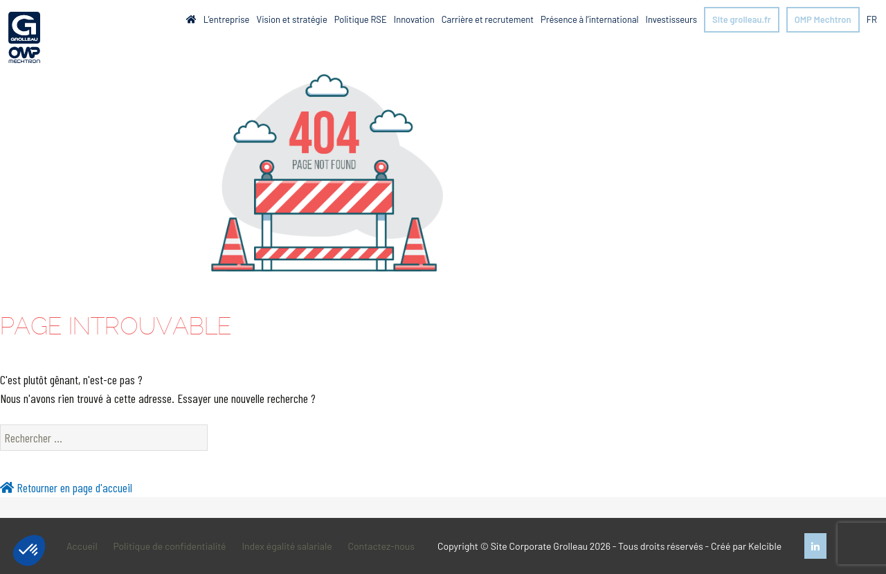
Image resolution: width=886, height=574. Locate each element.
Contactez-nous (381, 546)
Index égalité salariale (287, 546)
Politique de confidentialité (169, 546)
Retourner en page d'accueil (66, 487)
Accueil (82, 546)
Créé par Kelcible (746, 546)
